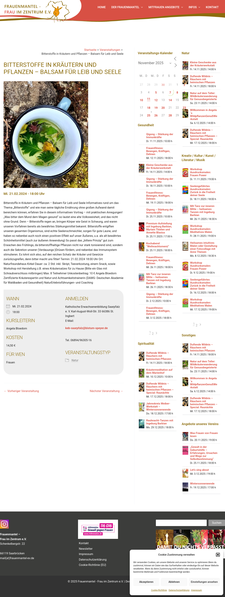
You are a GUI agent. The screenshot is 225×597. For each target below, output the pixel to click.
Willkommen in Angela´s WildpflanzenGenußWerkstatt (203, 114)
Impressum (196, 590)
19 (155, 108)
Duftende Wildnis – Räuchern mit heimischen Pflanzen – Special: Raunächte (160, 388)
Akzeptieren (146, 581)
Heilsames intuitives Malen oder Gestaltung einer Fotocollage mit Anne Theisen (203, 247)
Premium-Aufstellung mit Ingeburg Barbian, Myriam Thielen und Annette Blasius (159, 228)
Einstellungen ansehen (204, 581)
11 (148, 99)
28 (170, 115)
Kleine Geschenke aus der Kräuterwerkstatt (159, 166)
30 (163, 85)
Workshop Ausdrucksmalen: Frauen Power (200, 172)
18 (148, 108)
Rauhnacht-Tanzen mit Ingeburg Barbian (159, 422)
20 (163, 108)
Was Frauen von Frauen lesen (204, 434)
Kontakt (84, 543)
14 (170, 100)
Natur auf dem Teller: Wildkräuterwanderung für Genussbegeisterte (203, 96)
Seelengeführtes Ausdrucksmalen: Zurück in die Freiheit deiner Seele (202, 191)
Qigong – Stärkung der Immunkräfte (159, 136)
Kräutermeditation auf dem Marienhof (159, 371)
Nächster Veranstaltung (106, 391)
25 (148, 115)
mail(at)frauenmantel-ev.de (17, 558)
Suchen (216, 522)
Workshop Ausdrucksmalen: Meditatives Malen (201, 229)
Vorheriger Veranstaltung (21, 391)
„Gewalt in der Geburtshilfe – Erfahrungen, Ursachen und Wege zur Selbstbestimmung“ (203, 453)
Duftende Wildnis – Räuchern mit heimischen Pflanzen (158, 356)
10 (141, 100)
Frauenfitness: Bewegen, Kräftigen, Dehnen (158, 151)
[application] (141, 7)
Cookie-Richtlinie (159, 590)
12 (155, 100)
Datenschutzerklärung (179, 590)
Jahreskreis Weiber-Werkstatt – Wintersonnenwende (158, 406)
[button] (218, 554)
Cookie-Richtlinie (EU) (92, 565)
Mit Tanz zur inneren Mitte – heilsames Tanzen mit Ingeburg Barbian (158, 279)
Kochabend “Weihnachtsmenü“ (157, 245)
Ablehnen (174, 581)
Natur (74, 360)
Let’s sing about (199, 469)
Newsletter (86, 548)
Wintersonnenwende (202, 483)
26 (155, 115)
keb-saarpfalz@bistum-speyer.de (86, 328)
